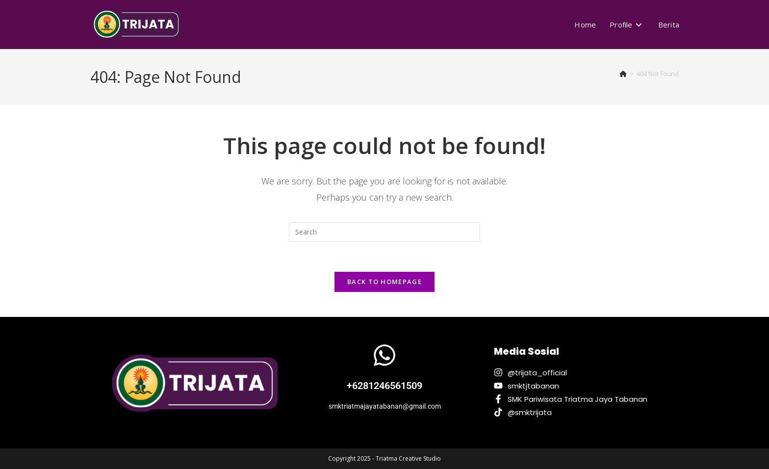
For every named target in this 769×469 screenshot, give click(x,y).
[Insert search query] (384, 232)
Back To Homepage (384, 281)
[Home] (623, 73)
